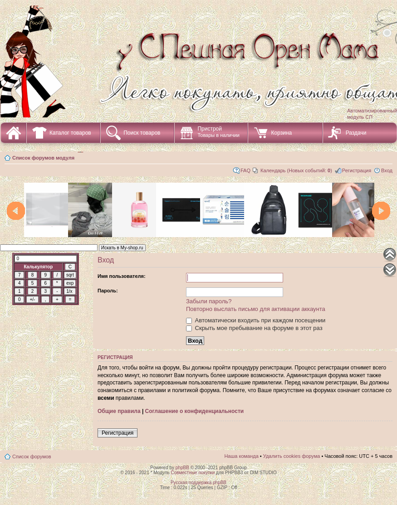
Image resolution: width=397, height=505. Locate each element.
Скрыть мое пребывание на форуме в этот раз (254, 328)
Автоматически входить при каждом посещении (255, 320)
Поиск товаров (141, 133)
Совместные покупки (193, 472)
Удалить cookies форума (291, 456)
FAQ (245, 170)
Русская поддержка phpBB (198, 482)
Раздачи (356, 133)
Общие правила (119, 411)
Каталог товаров (70, 133)
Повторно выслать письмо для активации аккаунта (255, 309)
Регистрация (356, 170)
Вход (386, 170)
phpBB (182, 467)
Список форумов (31, 456)
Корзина (281, 133)
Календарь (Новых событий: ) (296, 170)
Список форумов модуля (43, 157)
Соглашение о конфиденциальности (194, 411)
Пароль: (108, 290)
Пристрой (218, 132)
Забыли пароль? (208, 301)
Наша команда (241, 456)
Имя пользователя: (122, 276)
